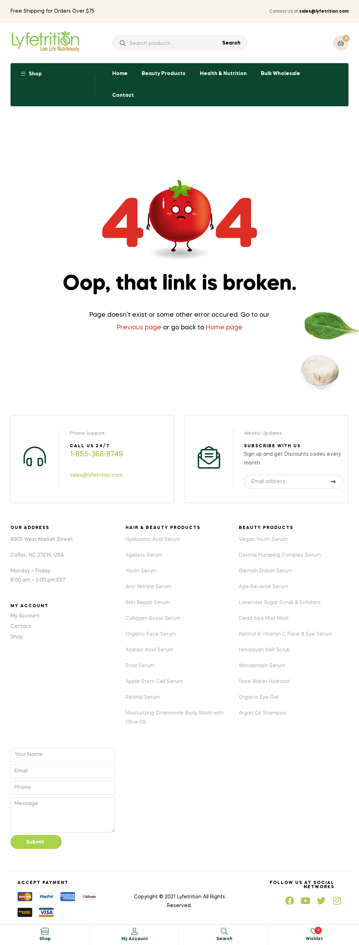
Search (231, 43)
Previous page (139, 327)
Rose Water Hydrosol (264, 681)
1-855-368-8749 (96, 454)
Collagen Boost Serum (153, 618)
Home (120, 73)
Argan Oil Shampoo (262, 713)
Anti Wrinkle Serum (148, 586)
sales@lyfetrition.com (96, 475)
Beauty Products (163, 73)
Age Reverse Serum (263, 586)
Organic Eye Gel (259, 697)
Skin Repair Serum (148, 602)
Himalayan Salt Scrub (264, 650)
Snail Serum (140, 665)
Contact (123, 95)
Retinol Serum (143, 697)
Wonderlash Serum (262, 665)
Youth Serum (141, 571)
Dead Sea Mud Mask (264, 618)
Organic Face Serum (151, 634)
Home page (224, 327)
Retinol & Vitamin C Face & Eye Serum (285, 634)
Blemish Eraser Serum (265, 571)
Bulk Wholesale (280, 73)
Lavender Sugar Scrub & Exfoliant (280, 602)
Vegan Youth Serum (263, 539)
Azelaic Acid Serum (149, 650)
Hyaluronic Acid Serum (153, 539)
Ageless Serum (144, 555)
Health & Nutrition (223, 73)
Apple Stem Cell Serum (154, 681)
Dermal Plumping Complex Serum (280, 555)
